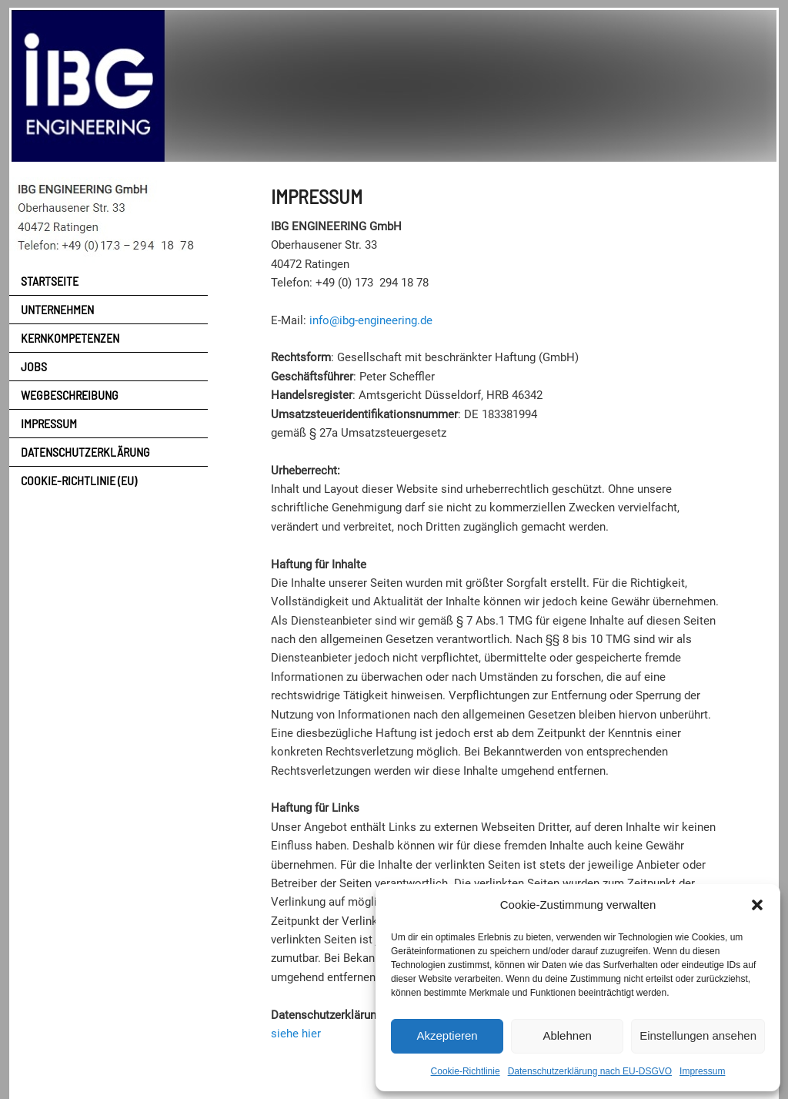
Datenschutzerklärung (85, 451)
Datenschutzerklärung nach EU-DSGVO (590, 1071)
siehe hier (296, 1033)
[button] (757, 905)
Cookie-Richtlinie (465, 1071)
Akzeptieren (446, 1035)
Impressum (702, 1071)
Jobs (34, 366)
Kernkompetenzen (70, 337)
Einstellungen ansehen (697, 1035)
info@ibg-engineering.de (370, 320)
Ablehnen (567, 1035)
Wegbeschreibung (70, 394)
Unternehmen (57, 309)
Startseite (49, 280)
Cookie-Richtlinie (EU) (79, 480)
